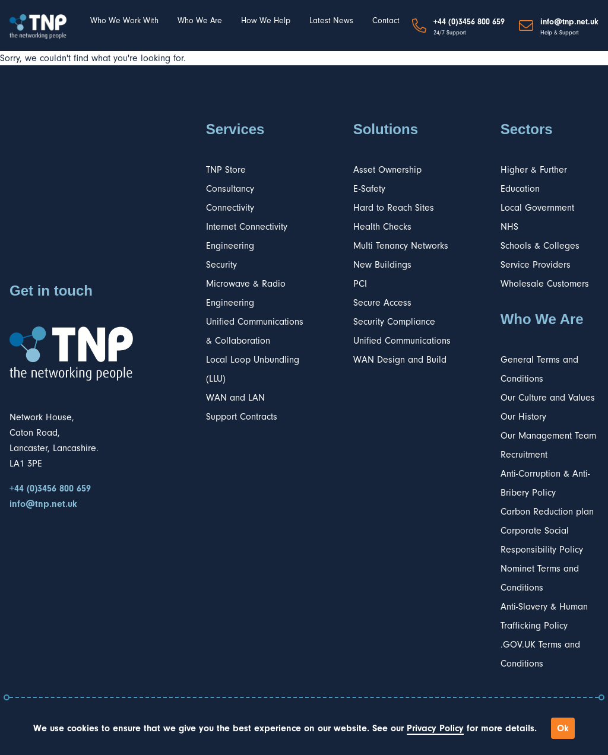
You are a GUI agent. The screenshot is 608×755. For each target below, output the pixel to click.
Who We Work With (124, 20)
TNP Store (226, 169)
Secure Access (382, 302)
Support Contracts (241, 416)
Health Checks (382, 226)
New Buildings (382, 264)
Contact (386, 20)
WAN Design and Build (399, 359)
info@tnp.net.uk (569, 22)
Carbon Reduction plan (547, 511)
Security (221, 264)
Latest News (331, 20)
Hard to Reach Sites (393, 207)
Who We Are (200, 20)
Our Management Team (548, 435)
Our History (523, 416)
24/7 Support (449, 32)
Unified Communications (402, 340)
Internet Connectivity (246, 226)
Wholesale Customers (545, 283)
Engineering (230, 245)
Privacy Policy (435, 728)
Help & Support (559, 32)
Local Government (537, 207)
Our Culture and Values (548, 397)
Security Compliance (394, 321)
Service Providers (536, 264)
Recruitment (524, 454)
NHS (509, 226)
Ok (563, 728)
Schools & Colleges (540, 245)
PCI (360, 283)
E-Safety (369, 188)
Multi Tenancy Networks (400, 245)
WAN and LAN (235, 397)
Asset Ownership (387, 169)
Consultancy (230, 188)
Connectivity (230, 207)
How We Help (265, 20)
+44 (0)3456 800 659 (469, 22)
